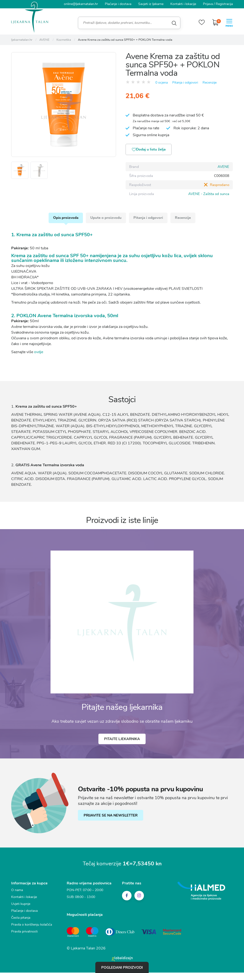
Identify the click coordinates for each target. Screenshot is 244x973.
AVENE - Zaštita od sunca (208, 194)
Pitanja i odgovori (185, 82)
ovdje (38, 353)
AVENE (223, 167)
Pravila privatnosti (24, 933)
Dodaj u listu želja (149, 150)
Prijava (208, 4)
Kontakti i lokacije (183, 4)
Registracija (224, 4)
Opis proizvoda (65, 218)
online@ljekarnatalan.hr (81, 4)
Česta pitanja (20, 919)
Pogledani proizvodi (122, 967)
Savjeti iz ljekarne (150, 4)
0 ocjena (161, 82)
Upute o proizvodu (105, 218)
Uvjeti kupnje (20, 905)
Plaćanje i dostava (118, 4)
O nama (17, 891)
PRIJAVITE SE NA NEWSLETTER (111, 816)
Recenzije (210, 82)
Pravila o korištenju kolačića (31, 926)
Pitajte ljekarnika (122, 740)
